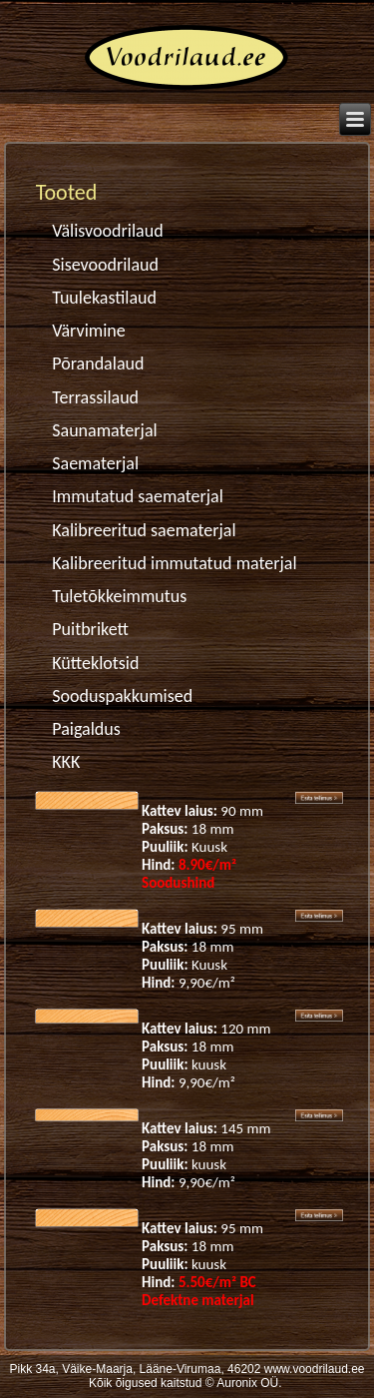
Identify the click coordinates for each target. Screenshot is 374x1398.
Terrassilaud (95, 397)
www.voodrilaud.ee (314, 1369)
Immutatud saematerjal (137, 496)
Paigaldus (86, 729)
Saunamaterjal (104, 430)
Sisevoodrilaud (105, 265)
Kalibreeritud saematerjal (143, 530)
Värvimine (88, 331)
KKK (66, 762)
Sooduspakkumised (122, 696)
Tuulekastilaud (104, 298)
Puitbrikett (90, 629)
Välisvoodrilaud (107, 231)
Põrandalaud (98, 363)
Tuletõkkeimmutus (119, 596)
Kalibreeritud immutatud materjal (174, 563)
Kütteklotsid (95, 663)
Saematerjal (95, 463)
